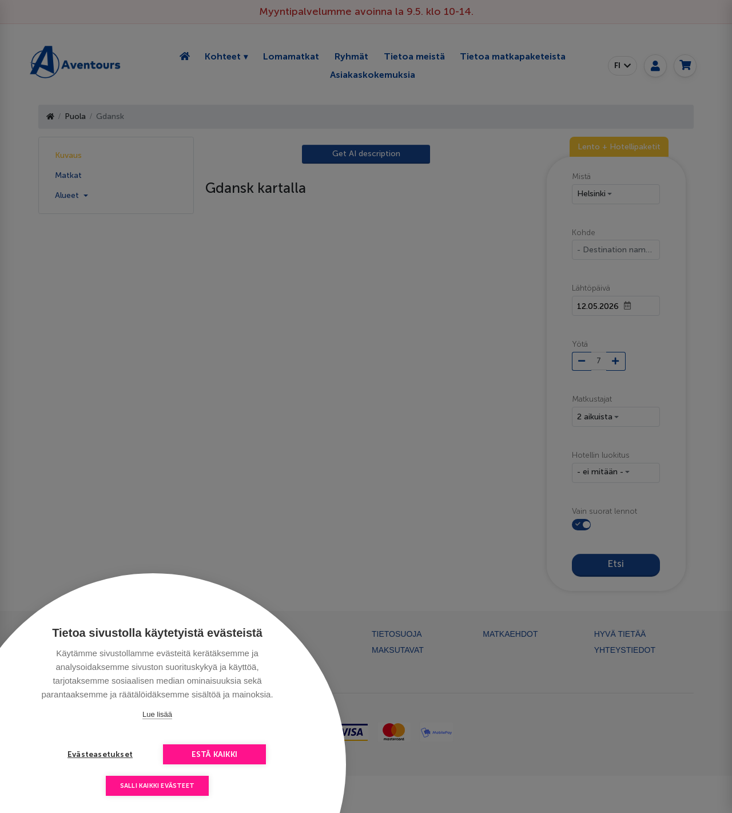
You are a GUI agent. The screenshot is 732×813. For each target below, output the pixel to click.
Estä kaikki (214, 754)
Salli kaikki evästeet (157, 786)
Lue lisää (157, 714)
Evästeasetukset (100, 754)
